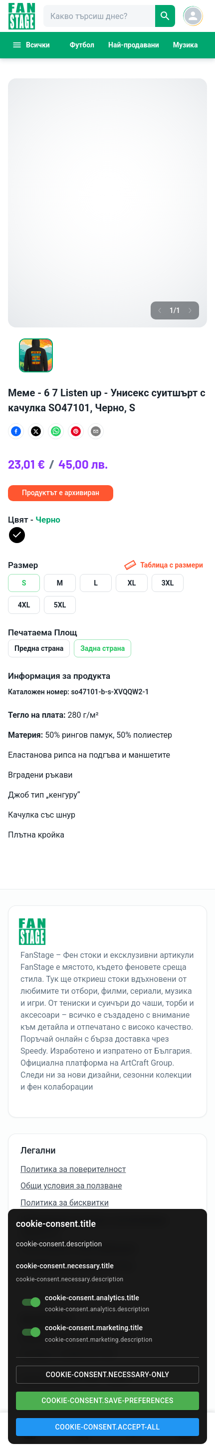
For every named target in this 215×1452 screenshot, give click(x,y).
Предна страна (38, 648)
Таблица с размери (163, 565)
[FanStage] (21, 16)
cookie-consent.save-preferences (107, 1401)
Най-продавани (133, 45)
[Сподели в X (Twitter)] (36, 431)
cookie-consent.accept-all (107, 1427)
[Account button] (193, 16)
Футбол (82, 45)
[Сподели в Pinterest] (76, 431)
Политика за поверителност (73, 1169)
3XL (168, 583)
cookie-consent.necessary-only (107, 1375)
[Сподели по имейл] (96, 431)
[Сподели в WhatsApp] (56, 431)
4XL (24, 605)
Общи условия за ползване (71, 1185)
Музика (185, 45)
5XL (60, 605)
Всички (31, 45)
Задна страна (102, 648)
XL (132, 583)
